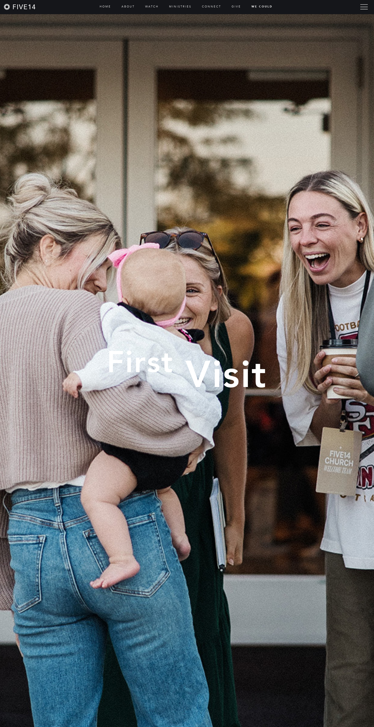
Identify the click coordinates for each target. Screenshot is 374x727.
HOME (105, 6)
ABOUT (128, 6)
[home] (20, 7)
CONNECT (211, 6)
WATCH (152, 6)
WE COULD (261, 6)
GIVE (236, 6)
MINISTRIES (180, 6)
